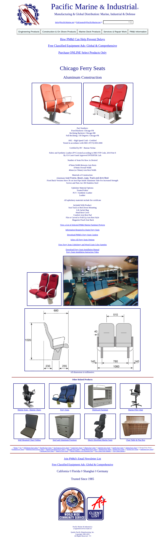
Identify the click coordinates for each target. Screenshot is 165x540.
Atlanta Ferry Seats (131, 448)
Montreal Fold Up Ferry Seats (35, 449)
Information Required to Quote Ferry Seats (82, 230)
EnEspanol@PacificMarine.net (88, 22)
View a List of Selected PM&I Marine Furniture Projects (82, 225)
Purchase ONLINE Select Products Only (82, 52)
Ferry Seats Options (119, 451)
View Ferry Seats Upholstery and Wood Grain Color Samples (82, 245)
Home (16, 448)
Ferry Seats (64, 410)
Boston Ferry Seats (119, 449)
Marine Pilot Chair (135, 410)
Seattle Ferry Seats (118, 448)
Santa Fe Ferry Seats (62, 451)
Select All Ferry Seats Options (82, 240)
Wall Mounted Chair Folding (29, 440)
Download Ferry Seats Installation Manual (82, 249)
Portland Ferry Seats (18, 449)
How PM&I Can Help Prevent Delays (82, 39)
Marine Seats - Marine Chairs (29, 410)
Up (20, 448)
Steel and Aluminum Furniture (65, 440)
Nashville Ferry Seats (146, 449)
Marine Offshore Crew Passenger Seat (81, 451)
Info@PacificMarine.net (64, 22)
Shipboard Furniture (100, 410)
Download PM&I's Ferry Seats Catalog (82, 235)
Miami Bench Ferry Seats (89, 449)
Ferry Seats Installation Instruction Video (82, 252)
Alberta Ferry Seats (90, 448)
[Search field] (118, 22)
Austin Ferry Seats (76, 448)
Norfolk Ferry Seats (46, 448)
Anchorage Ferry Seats (47, 451)
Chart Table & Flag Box (135, 440)
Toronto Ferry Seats (132, 449)
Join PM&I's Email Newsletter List (82, 458)
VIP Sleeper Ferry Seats (31, 448)
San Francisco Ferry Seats (61, 448)
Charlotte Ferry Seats (104, 448)
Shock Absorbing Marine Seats (100, 440)
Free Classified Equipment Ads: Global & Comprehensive (82, 45)
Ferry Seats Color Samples (103, 451)
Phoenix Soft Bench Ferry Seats (55, 449)
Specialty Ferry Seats (73, 449)
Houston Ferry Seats (105, 449)
